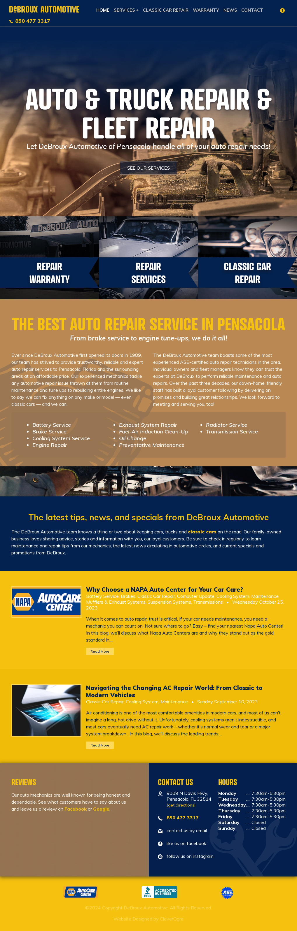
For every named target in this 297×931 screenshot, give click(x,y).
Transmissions (208, 602)
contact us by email (187, 830)
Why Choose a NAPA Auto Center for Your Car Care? (164, 589)
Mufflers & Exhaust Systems (116, 602)
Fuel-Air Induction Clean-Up (153, 431)
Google (101, 809)
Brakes (128, 596)
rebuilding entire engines (98, 390)
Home (102, 10)
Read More (99, 651)
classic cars (202, 532)
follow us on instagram (190, 856)
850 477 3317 (32, 20)
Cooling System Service (61, 438)
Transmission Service (232, 431)
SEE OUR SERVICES (148, 168)
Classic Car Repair (165, 10)
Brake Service (49, 431)
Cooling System (232, 596)
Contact (252, 10)
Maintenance (265, 596)
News (230, 10)
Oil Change (132, 438)
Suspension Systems (169, 602)
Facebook (75, 809)
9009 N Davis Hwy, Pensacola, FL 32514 (189, 799)
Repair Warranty (49, 272)
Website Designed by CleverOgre (148, 919)
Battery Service (51, 424)
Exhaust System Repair (148, 424)
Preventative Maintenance (151, 445)
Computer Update (195, 596)
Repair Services (148, 272)
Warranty (206, 10)
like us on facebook (186, 843)
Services (124, 10)
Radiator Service (226, 424)
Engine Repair (49, 445)
